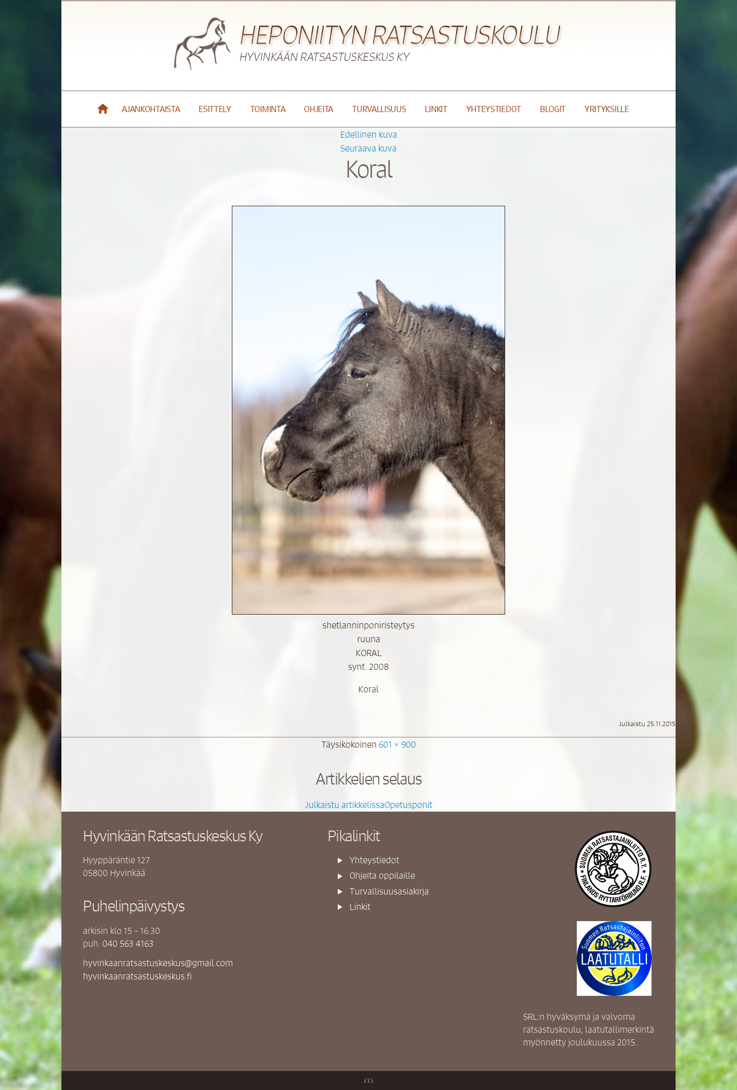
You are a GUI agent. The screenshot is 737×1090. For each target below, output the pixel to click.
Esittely (215, 109)
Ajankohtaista (151, 109)
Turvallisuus (379, 109)
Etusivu (103, 109)
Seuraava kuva (368, 148)
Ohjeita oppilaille (382, 875)
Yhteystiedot (493, 109)
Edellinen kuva (368, 134)
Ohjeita (318, 109)
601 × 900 (397, 744)
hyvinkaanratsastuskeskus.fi (137, 976)
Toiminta (268, 109)
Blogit (553, 109)
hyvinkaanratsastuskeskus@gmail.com (158, 962)
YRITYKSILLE (606, 109)
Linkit (436, 109)
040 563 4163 (128, 943)
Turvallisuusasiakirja (389, 891)
